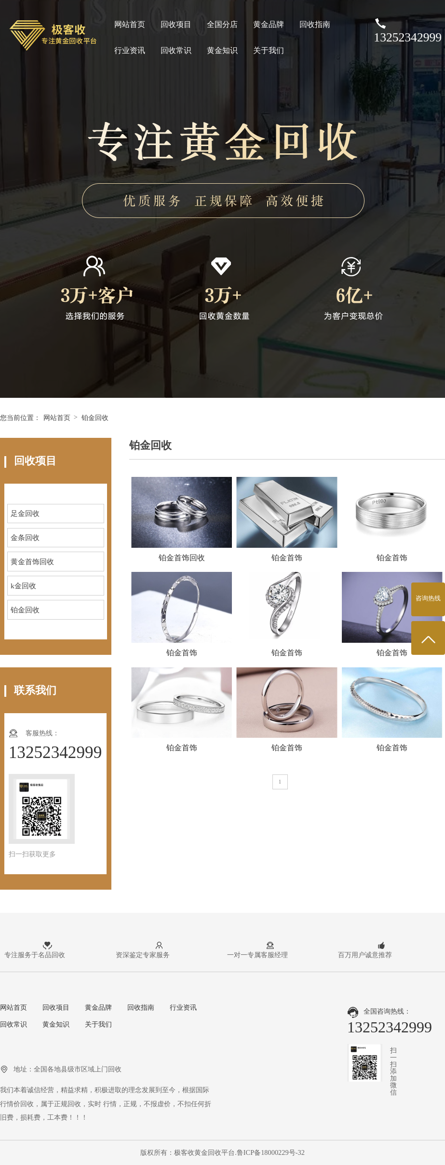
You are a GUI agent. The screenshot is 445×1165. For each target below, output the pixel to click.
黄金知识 (222, 50)
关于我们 (268, 50)
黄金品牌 (268, 24)
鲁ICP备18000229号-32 (271, 1152)
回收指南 (314, 24)
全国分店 (222, 24)
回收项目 (176, 24)
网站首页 (129, 24)
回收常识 (176, 50)
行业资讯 (129, 50)
